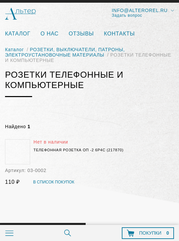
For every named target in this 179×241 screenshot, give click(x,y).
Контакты (119, 33)
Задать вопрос (127, 15)
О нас (49, 33)
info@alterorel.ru (140, 10)
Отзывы (81, 33)
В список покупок (53, 182)
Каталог (17, 33)
